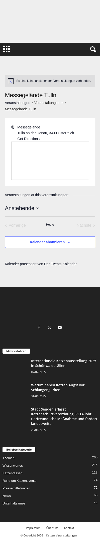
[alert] (50, 81)
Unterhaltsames (14, 503)
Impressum (33, 528)
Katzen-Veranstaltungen (61, 535)
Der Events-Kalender (60, 264)
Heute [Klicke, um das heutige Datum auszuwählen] (50, 224)
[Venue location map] (50, 161)
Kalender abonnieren (47, 242)
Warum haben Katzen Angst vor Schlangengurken (57, 387)
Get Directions (28, 139)
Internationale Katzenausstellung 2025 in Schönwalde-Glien (63, 363)
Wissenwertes (13, 465)
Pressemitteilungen (16, 488)
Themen (9, 458)
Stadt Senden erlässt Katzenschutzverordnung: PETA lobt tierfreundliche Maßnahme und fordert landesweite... (64, 416)
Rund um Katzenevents (19, 481)
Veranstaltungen (17, 103)
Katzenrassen (13, 473)
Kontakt (69, 528)
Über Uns (52, 528)
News (7, 496)
